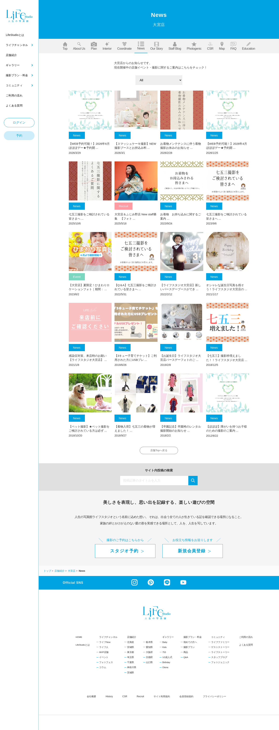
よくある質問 (246, 646)
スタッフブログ (219, 658)
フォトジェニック (220, 663)
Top (65, 46)
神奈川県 (131, 669)
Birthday (166, 663)
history (109, 697)
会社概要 (91, 697)
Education (248, 46)
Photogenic (194, 46)
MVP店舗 (103, 653)
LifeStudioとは (83, 646)
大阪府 (149, 653)
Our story (156, 46)
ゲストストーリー (220, 648)
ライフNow (104, 643)
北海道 (130, 643)
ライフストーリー (220, 653)
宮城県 (130, 648)
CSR (210, 46)
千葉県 (130, 663)
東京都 (130, 653)
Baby (164, 643)
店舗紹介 (131, 638)
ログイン (19, 122)
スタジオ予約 (124, 552)
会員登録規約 (186, 697)
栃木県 (149, 643)
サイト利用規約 (162, 697)
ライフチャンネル (108, 638)
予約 (19, 135)
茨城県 (130, 674)
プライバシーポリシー (214, 697)
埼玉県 (130, 658)
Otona (165, 669)
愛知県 (149, 648)
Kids (164, 648)
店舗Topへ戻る (159, 451)
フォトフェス (106, 663)
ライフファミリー (220, 643)
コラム (102, 669)
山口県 (149, 663)
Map (222, 46)
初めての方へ (190, 643)
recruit (140, 697)
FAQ (233, 46)
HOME (79, 638)
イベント (103, 658)
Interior (107, 46)
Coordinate (124, 46)
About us (79, 46)
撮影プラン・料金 (192, 638)
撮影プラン (189, 648)
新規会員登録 (191, 552)
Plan (94, 46)
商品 (185, 653)
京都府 (149, 658)
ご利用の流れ (246, 638)
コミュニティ (218, 638)
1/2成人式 (167, 658)
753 (164, 653)
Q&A (185, 658)
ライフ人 (103, 648)
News (141, 46)
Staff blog (175, 46)
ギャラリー (168, 638)
